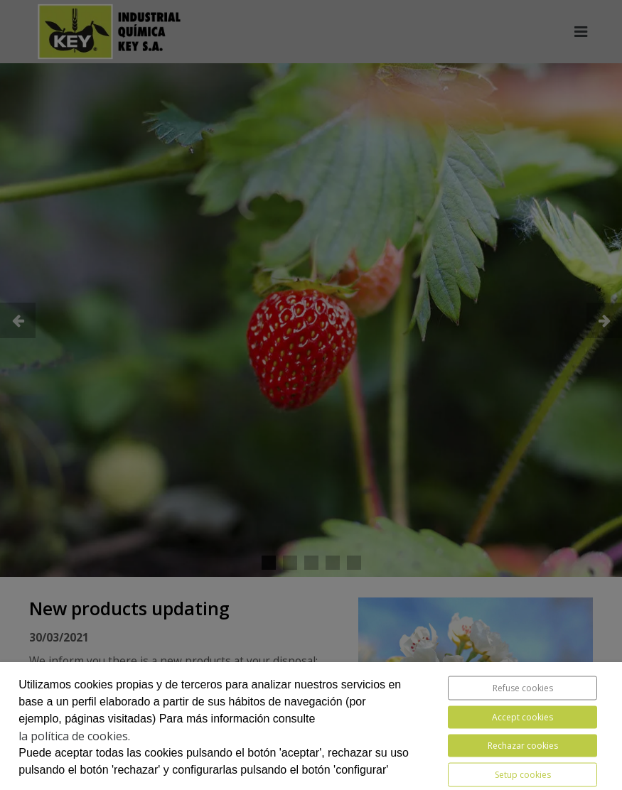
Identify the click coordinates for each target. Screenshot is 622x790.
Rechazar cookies (523, 746)
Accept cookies (522, 717)
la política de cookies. (74, 736)
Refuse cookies (523, 688)
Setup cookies (523, 775)
